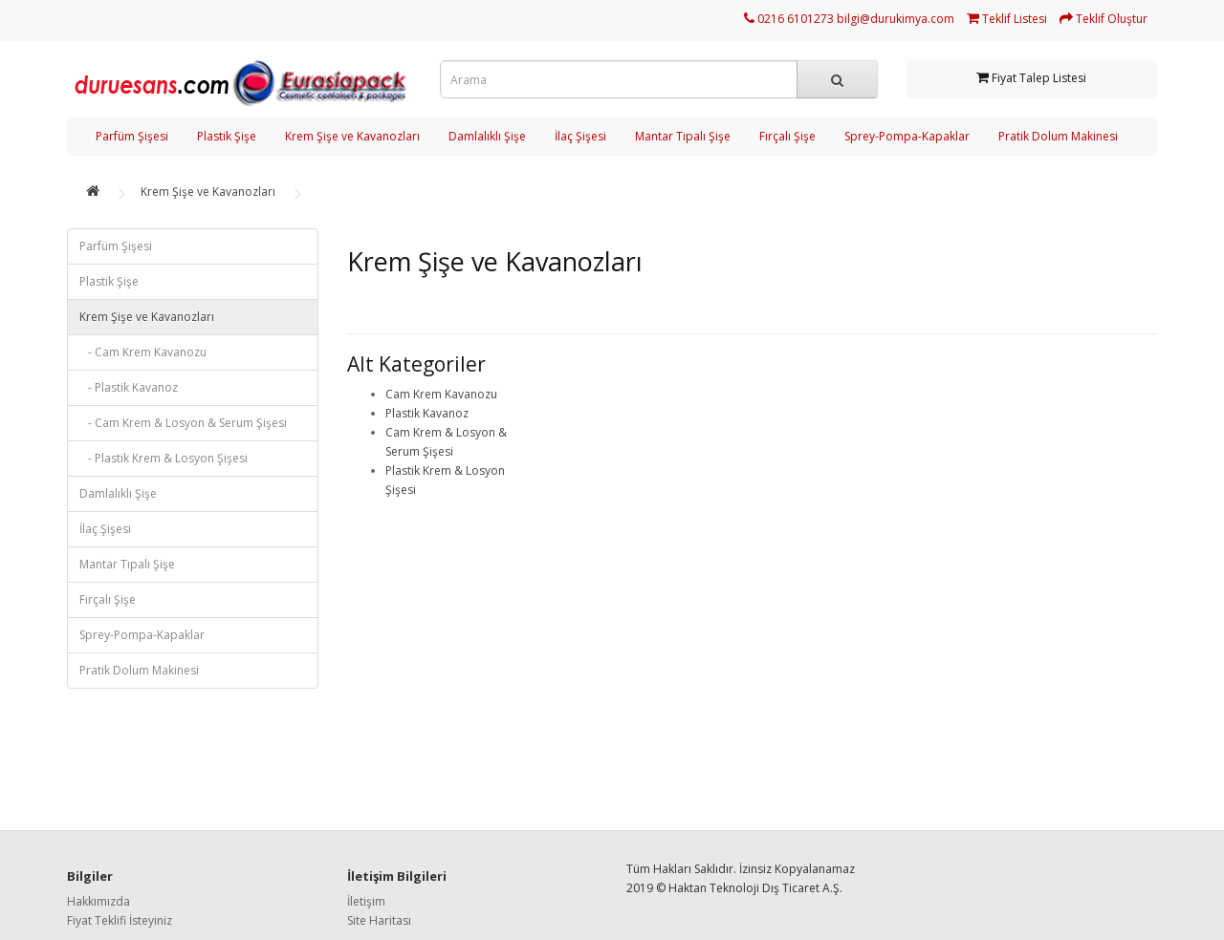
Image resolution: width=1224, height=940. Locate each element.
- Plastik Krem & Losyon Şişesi (163, 458)
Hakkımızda (98, 901)
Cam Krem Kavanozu (441, 394)
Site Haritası (379, 920)
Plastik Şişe (226, 136)
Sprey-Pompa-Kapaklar (907, 136)
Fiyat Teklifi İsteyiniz (119, 920)
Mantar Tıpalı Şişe (683, 136)
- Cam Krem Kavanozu (143, 352)
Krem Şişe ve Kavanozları (352, 136)
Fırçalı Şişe (787, 136)
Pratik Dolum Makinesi (1058, 136)
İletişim (366, 901)
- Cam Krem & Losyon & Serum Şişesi (183, 423)
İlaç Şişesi (580, 136)
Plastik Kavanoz (427, 413)
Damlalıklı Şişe (487, 136)
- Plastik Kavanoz (128, 387)
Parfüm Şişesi (132, 136)
